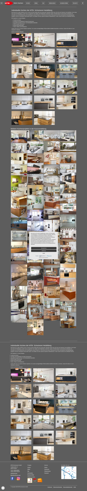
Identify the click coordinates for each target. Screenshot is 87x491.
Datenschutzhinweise (57, 487)
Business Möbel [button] (64, 3)
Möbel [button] (36, 3)
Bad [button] (43, 3)
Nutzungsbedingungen (67, 487)
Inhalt (75, 487)
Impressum (50, 487)
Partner (45, 467)
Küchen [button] (28, 3)
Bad (28, 471)
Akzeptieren (44, 248)
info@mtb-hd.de (14, 473)
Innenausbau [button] (52, 3)
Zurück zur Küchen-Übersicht (17, 31)
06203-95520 (16, 470)
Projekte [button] (75, 3)
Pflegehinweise (47, 471)
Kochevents (46, 469)
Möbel (29, 469)
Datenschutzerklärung (45, 257)
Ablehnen (44, 250)
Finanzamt (46, 473)
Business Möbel (31, 474)
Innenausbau (30, 473)
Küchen (29, 467)
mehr (44, 253)
